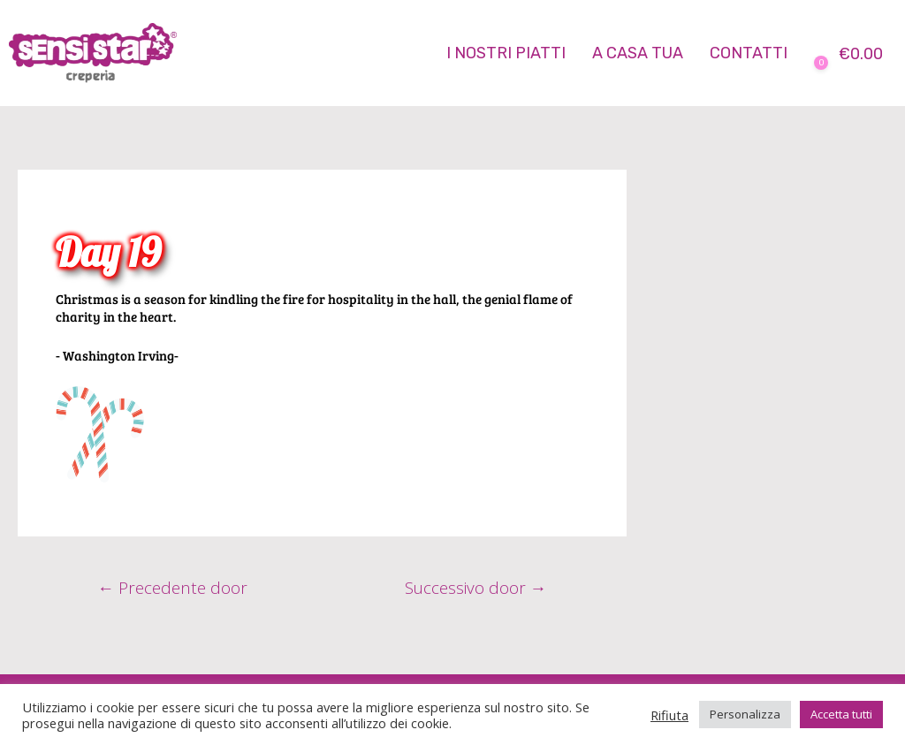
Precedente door (173, 588)
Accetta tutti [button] (841, 714)
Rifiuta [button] (669, 715)
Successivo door (474, 588)
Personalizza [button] (745, 714)
